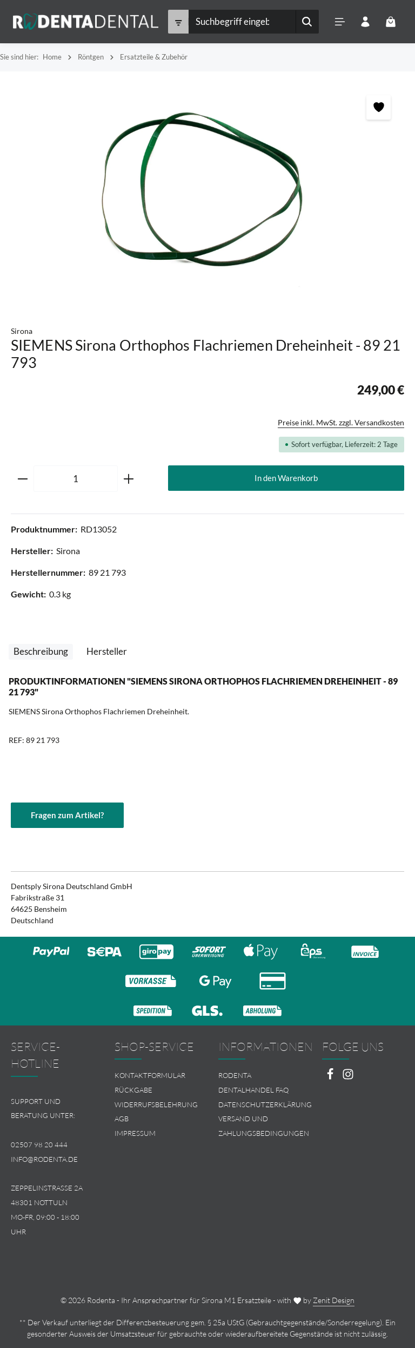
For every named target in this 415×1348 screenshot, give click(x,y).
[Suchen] (306, 22)
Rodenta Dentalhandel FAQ (253, 1082)
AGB (122, 1118)
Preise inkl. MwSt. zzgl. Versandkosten (341, 422)
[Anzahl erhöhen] (128, 478)
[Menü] (339, 22)
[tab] (41, 652)
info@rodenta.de (44, 1159)
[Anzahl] (76, 478)
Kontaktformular (150, 1075)
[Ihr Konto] (365, 22)
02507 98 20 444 (39, 1144)
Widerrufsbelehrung (156, 1104)
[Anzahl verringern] (22, 478)
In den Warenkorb (286, 478)
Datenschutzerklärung (265, 1104)
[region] (207, 193)
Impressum (135, 1133)
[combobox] (242, 22)
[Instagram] (348, 1077)
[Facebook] (331, 1077)
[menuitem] (156, 1075)
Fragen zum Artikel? (67, 815)
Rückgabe (133, 1090)
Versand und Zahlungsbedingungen (263, 1125)
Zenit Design (333, 1300)
